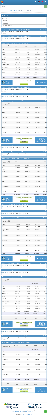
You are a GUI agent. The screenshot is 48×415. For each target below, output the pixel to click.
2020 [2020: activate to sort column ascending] (16, 46)
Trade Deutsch (31, 410)
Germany (16, 10)
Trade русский (28, 411)
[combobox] (24, 20)
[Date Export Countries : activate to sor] (6, 46)
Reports (10, 10)
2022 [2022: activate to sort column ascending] (35, 46)
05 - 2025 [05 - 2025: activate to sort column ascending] (35, 104)
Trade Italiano (38, 410)
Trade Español (10, 410)
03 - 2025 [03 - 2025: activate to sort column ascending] (16, 104)
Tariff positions (5, 23)
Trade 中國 (22, 411)
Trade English (17, 410)
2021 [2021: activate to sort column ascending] (26, 46)
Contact (33, 413)
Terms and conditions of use (18, 413)
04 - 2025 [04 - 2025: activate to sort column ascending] (26, 104)
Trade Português (15, 411)
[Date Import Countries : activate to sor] (6, 162)
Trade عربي (34, 411)
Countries (4, 18)
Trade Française (24, 410)
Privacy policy (28, 413)
